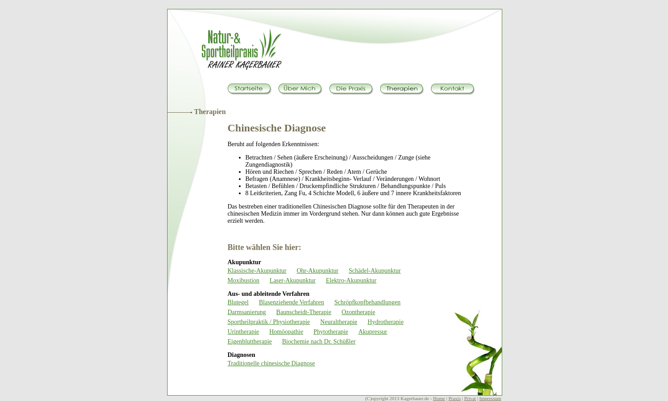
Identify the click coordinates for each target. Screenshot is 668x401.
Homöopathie (286, 331)
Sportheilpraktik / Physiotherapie (269, 322)
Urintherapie (243, 331)
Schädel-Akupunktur (375, 270)
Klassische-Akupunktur (257, 270)
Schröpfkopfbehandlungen (367, 302)
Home (439, 398)
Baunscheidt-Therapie (304, 312)
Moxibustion (244, 280)
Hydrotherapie (386, 322)
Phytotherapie (330, 331)
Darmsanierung (247, 312)
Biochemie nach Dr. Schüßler (319, 341)
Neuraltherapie (338, 322)
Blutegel (238, 302)
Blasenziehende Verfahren (291, 302)
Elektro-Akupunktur (351, 280)
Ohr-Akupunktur (318, 270)
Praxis (454, 398)
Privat (470, 398)
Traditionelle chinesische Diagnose (271, 363)
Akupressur (372, 331)
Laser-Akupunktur (293, 280)
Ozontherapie (358, 312)
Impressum (490, 398)
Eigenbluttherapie (250, 341)
